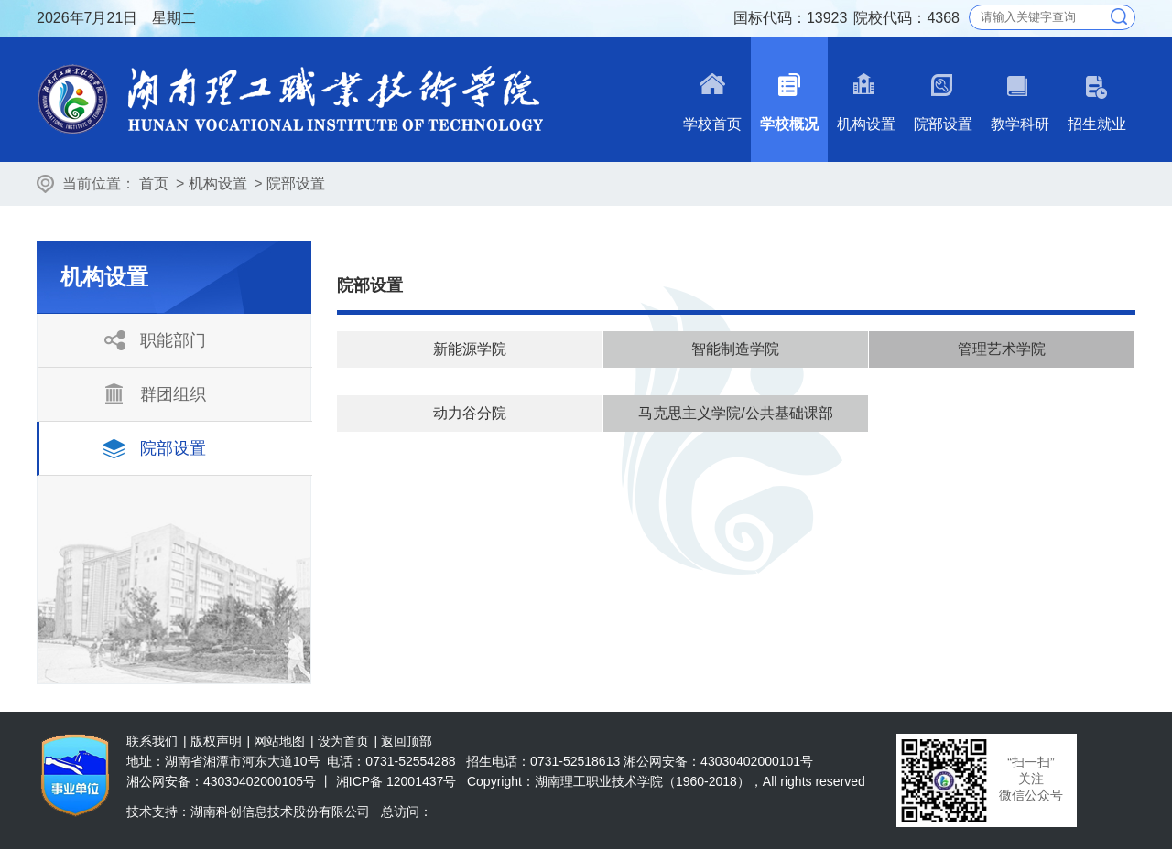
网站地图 (279, 741)
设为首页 (343, 741)
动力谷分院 (469, 413)
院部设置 (295, 183)
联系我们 (152, 741)
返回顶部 (406, 741)
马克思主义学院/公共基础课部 (735, 413)
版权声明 (216, 741)
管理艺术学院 (1002, 349)
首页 (153, 183)
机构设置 (218, 183)
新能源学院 (469, 349)
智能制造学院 (735, 349)
